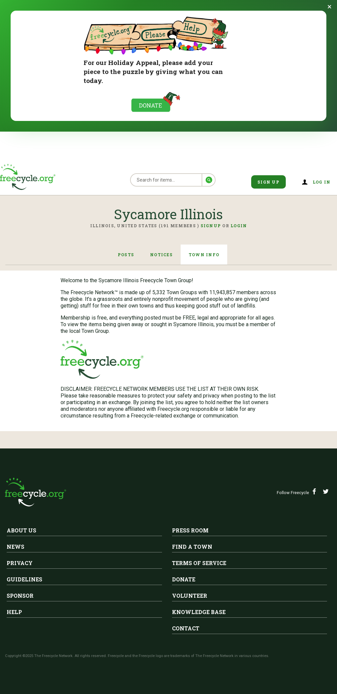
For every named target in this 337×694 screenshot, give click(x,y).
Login (239, 225)
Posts (126, 254)
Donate (183, 579)
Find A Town (192, 546)
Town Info (204, 254)
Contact (185, 628)
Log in (322, 182)
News (15, 546)
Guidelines (24, 579)
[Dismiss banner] (329, 7)
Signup (211, 225)
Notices (161, 254)
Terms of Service (199, 562)
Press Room (190, 530)
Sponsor (20, 595)
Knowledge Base (199, 611)
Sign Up (268, 182)
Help (14, 611)
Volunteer (189, 595)
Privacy (20, 562)
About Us (21, 530)
